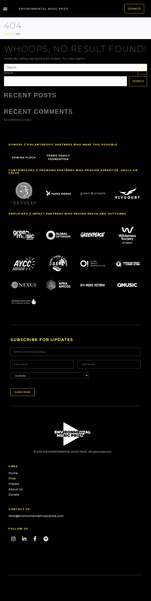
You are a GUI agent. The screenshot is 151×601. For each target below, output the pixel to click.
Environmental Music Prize (43, 8)
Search (8, 72)
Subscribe (22, 392)
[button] (5, 9)
